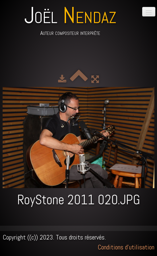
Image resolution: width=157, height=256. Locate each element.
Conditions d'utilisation (126, 247)
